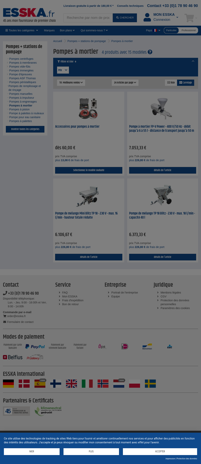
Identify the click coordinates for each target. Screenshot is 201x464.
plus (91, 451)
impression (170, 459)
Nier (31, 451)
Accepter (160, 451)
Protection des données (187, 459)
